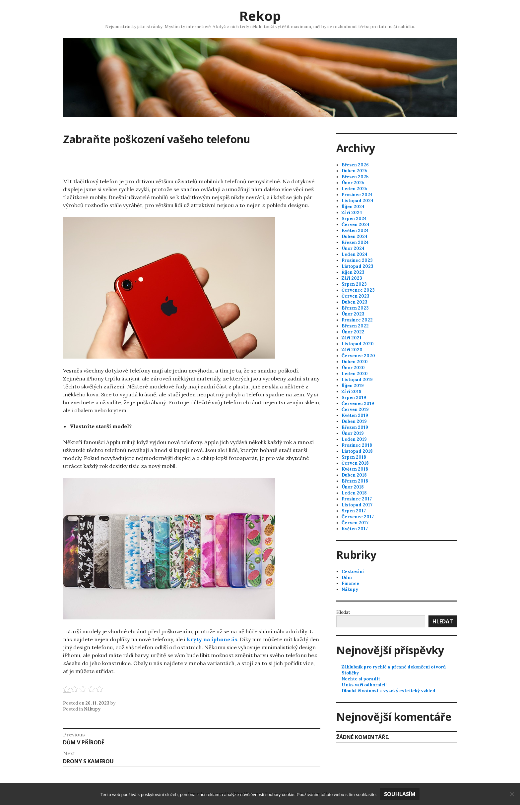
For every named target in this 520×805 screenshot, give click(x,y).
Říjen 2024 (353, 206)
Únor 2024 (353, 248)
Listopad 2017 (357, 505)
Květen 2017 (355, 529)
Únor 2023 (353, 314)
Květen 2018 (355, 469)
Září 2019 (351, 391)
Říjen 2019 (353, 385)
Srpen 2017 (354, 511)
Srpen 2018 (354, 457)
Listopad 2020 (358, 344)
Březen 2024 (355, 242)
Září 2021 (351, 338)
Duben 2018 (354, 475)
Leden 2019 (354, 439)
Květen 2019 (355, 415)
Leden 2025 (354, 189)
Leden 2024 (354, 254)
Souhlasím (400, 794)
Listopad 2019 (357, 379)
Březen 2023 (355, 308)
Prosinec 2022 (357, 320)
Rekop (260, 16)
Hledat (343, 612)
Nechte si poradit (361, 679)
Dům (347, 577)
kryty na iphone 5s (212, 639)
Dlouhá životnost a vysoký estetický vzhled (388, 691)
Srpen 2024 (354, 218)
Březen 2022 (355, 326)
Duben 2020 (355, 362)
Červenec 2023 (358, 290)
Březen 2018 (355, 481)
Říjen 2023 (353, 272)
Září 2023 (352, 278)
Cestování (353, 571)
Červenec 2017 (358, 517)
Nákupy (92, 709)
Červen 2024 (355, 224)
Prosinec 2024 (357, 195)
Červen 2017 (355, 523)
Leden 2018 (354, 493)
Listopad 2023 (357, 266)
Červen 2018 (355, 463)
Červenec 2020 (358, 356)
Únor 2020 (353, 368)
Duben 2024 (354, 236)
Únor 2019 (353, 433)
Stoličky (350, 673)
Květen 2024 (355, 230)
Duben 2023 (354, 302)
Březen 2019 (355, 427)
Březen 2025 (355, 177)
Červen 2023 (355, 296)
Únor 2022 (353, 332)
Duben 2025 (354, 171)
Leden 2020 (355, 373)
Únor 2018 (353, 487)
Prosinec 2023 (357, 260)
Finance (350, 583)
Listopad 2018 (357, 451)
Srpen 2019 (354, 397)
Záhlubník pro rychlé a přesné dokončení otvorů (394, 667)
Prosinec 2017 (357, 499)
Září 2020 (352, 350)
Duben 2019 (354, 421)
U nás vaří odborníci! (364, 685)
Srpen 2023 (354, 284)
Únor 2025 (353, 183)
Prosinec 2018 (357, 445)
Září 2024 (352, 212)
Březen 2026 (355, 165)
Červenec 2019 (358, 403)
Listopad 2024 (357, 200)
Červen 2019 (355, 409)
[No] (511, 794)
